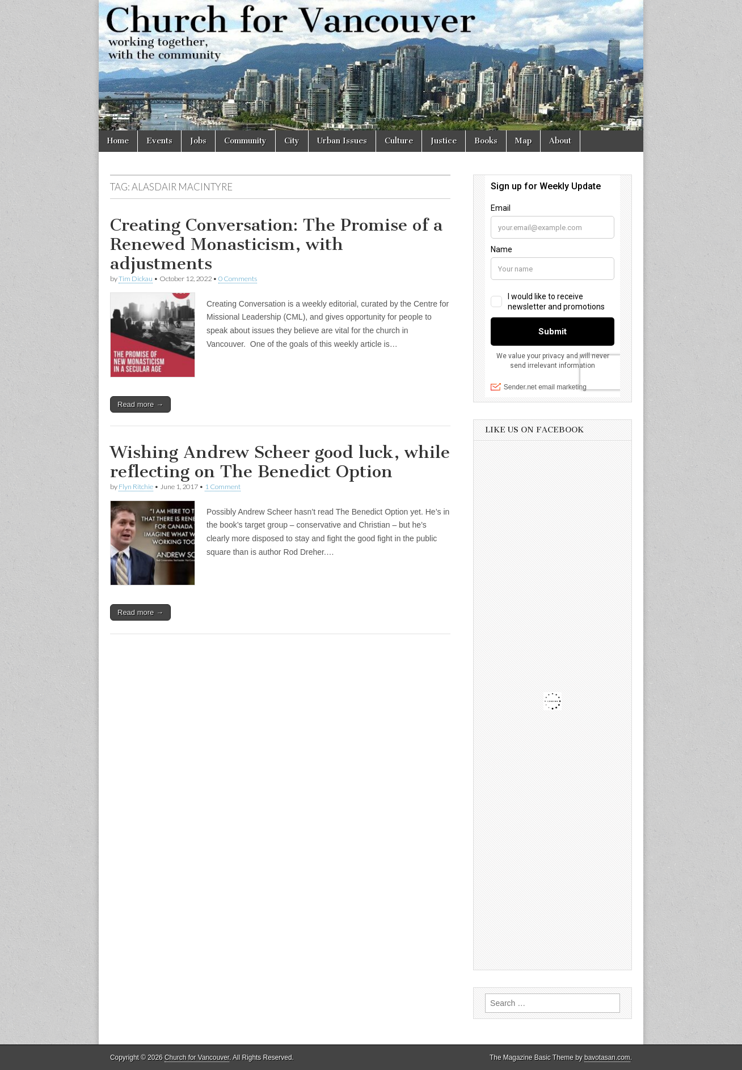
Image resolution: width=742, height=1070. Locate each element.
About (560, 141)
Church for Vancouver (197, 1057)
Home (118, 141)
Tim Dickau (136, 278)
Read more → (140, 404)
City (292, 141)
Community (245, 141)
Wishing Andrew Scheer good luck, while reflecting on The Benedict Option (280, 462)
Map (523, 141)
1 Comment (223, 486)
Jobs (198, 141)
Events (159, 141)
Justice (444, 141)
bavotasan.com (607, 1057)
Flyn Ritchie (136, 486)
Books (486, 141)
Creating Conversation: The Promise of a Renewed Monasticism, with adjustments (276, 244)
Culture (399, 141)
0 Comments (237, 278)
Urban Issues (342, 141)
